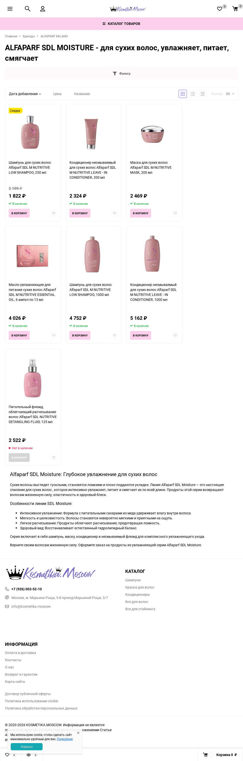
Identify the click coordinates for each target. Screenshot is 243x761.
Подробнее (65, 739)
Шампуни (133, 580)
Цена (57, 93)
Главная (11, 36)
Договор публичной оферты (28, 694)
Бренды (29, 36)
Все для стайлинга (140, 609)
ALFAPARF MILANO (54, 36)
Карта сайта (15, 681)
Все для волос (136, 601)
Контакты (13, 660)
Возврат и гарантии (21, 674)
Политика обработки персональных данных (41, 708)
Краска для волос (139, 587)
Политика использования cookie (31, 701)
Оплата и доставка (20, 652)
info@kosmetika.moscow (28, 606)
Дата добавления (25, 93)
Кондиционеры (137, 594)
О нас (9, 667)
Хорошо (27, 746)
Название (82, 93)
